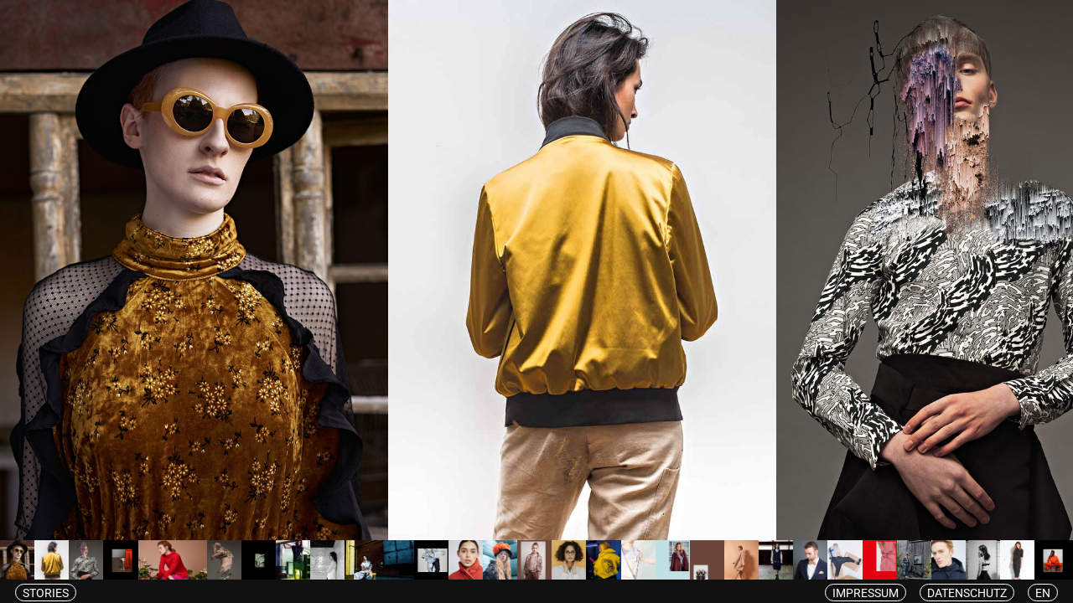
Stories (46, 593)
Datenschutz (967, 593)
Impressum (865, 593)
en (1042, 593)
